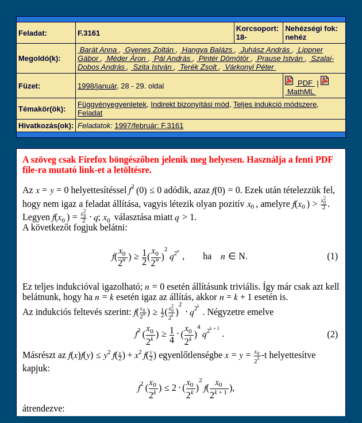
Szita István (152, 67)
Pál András (172, 58)
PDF (299, 83)
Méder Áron (126, 58)
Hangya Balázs (207, 49)
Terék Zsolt (198, 67)
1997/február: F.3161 (148, 125)
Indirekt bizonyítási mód (190, 104)
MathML (308, 87)
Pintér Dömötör (224, 58)
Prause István (280, 58)
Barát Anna (98, 49)
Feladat (90, 113)
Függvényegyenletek (112, 104)
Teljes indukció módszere (275, 104)
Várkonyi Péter (249, 67)
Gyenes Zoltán (149, 49)
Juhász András (265, 49)
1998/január (97, 86)
